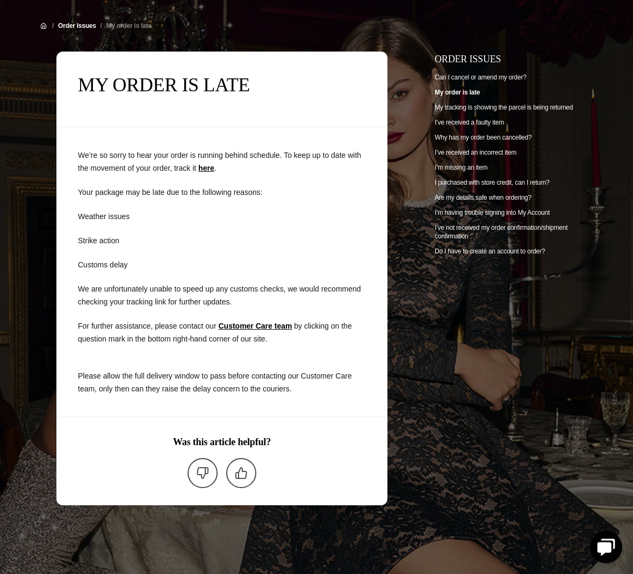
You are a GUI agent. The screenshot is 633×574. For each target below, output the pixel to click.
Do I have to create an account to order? (490, 251)
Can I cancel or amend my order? (481, 77)
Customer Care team (255, 326)
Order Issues (77, 26)
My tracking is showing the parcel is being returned (504, 107)
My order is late (129, 26)
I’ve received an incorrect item (475, 152)
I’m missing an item (461, 167)
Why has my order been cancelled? (483, 137)
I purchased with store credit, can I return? (492, 182)
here (206, 168)
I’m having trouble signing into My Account (492, 212)
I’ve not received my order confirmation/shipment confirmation (501, 232)
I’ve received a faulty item (469, 122)
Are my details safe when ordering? (483, 197)
